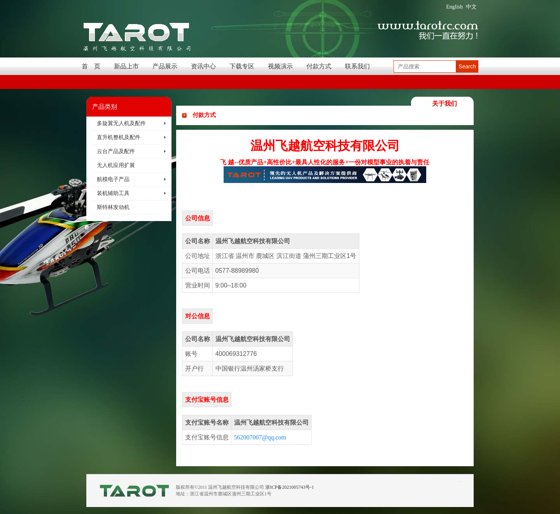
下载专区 (241, 66)
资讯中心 (203, 66)
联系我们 (357, 66)
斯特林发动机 (113, 207)
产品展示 (164, 66)
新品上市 (126, 66)
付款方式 (318, 66)
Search (467, 66)
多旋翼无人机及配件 (121, 123)
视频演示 (280, 66)
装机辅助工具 (113, 193)
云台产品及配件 (116, 151)
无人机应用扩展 (116, 165)
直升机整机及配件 (118, 137)
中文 (471, 7)
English (454, 7)
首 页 (91, 66)
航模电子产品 (113, 179)
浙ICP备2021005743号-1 (289, 487)
